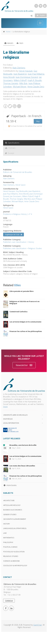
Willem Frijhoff (20, 80)
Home (8, 31)
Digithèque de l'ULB (13, 234)
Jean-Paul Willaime (36, 73)
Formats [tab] (10, 148)
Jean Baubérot (20, 73)
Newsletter (24, 365)
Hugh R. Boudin (35, 80)
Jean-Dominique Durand (27, 77)
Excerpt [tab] (9, 153)
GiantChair (37, 625)
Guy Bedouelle (22, 191)
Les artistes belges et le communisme (25, 322)
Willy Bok (23, 83)
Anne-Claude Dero (35, 86)
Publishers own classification (14, 242)
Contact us (9, 600)
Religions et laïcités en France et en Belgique (24, 302)
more (5, 406)
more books (10, 485)
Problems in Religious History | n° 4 (17, 214)
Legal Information (11, 423)
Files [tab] (20, 43)
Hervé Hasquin (26, 70)
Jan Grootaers (15, 196)
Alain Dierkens (18, 67)
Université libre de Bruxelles (15, 415)
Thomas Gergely (10, 83)
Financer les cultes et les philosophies (25, 331)
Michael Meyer (19, 86)
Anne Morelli (9, 77)
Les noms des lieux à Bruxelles (22, 466)
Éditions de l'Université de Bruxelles (17, 172)
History (31, 242)
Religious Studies (35, 248)
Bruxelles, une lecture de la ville (22, 445)
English (41, 15)
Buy (38, 121)
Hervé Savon (20, 185)
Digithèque (8, 419)
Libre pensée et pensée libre (21, 291)
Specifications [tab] (12, 143)
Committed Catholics (18, 311)
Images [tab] (9, 43)
